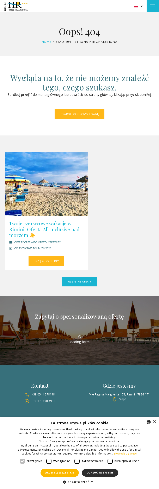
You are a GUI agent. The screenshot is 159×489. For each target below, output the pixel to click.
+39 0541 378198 (43, 394)
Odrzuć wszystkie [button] (100, 472)
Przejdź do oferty (46, 261)
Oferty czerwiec (25, 242)
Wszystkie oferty (79, 281)
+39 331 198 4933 (43, 401)
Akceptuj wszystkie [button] (59, 472)
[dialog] (79, 453)
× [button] (154, 422)
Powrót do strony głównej (79, 114)
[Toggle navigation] (153, 6)
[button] (79, 482)
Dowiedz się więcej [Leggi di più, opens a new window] (125, 453)
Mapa (122, 399)
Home (47, 42)
